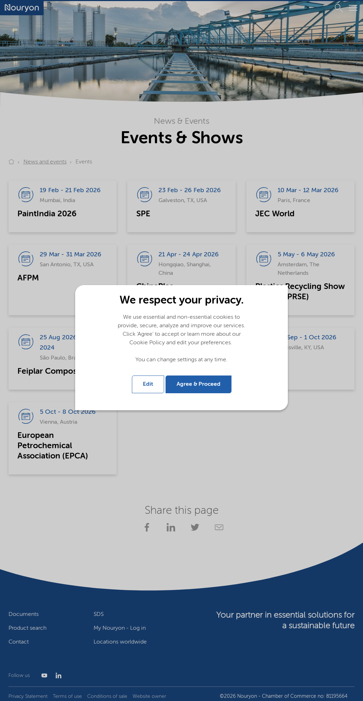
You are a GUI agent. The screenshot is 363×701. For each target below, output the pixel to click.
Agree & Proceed (198, 384)
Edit (148, 384)
